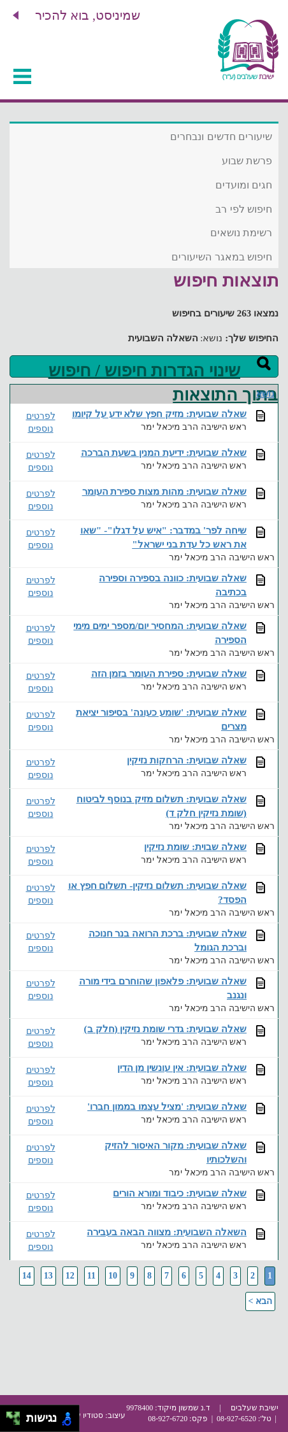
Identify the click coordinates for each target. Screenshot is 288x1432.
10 (112, 1275)
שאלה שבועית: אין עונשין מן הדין (182, 1067)
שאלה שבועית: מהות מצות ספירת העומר (164, 491)
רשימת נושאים (241, 232)
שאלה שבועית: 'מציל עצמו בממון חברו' (167, 1106)
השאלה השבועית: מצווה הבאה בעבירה (167, 1231)
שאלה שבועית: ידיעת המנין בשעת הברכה (164, 452)
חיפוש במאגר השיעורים (221, 257)
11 (91, 1275)
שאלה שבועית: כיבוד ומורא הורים (180, 1192)
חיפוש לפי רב (243, 209)
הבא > (260, 1301)
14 (26, 1275)
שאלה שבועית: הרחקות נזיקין (187, 760)
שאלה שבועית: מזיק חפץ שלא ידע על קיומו (159, 413)
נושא (265, 394)
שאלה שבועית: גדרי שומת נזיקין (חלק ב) (165, 1028)
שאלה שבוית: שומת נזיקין (195, 846)
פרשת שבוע (247, 160)
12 (70, 1275)
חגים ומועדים (243, 185)
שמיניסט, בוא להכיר (87, 15)
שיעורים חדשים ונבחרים (221, 136)
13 (48, 1275)
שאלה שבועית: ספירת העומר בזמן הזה (169, 673)
